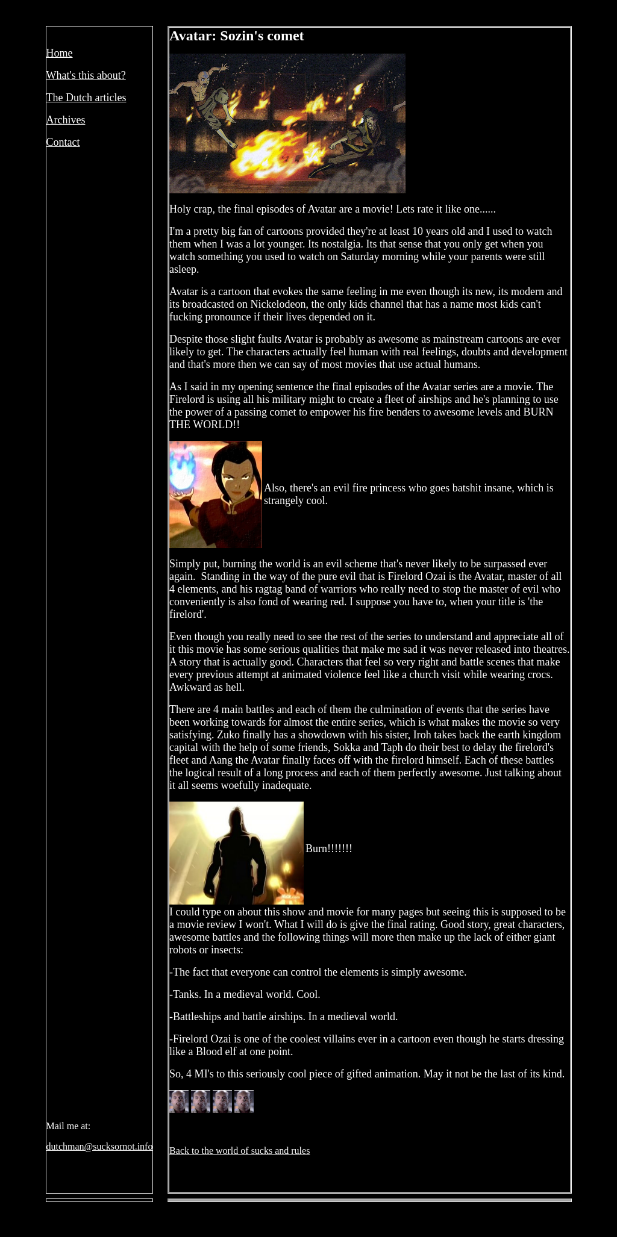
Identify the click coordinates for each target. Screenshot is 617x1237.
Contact (63, 142)
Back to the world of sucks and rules (239, 1150)
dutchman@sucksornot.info (99, 1146)
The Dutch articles (86, 98)
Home (59, 53)
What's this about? (86, 75)
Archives (66, 120)
